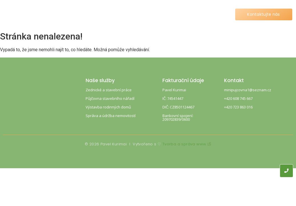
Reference (158, 14)
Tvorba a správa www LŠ (186, 144)
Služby (100, 14)
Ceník (127, 14)
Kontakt (191, 14)
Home (74, 14)
